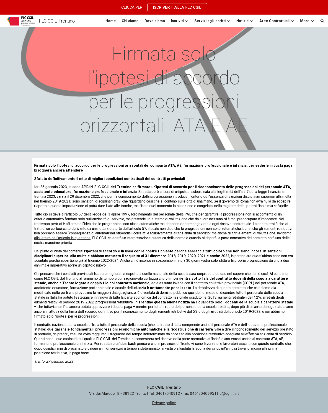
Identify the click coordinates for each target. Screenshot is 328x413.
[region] (164, 7)
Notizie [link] (242, 21)
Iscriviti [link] (177, 21)
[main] (164, 89)
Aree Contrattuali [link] (274, 21)
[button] (322, 20)
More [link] (305, 21)
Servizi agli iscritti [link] (210, 21)
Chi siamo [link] (130, 21)
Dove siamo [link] (155, 21)
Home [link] (111, 21)
